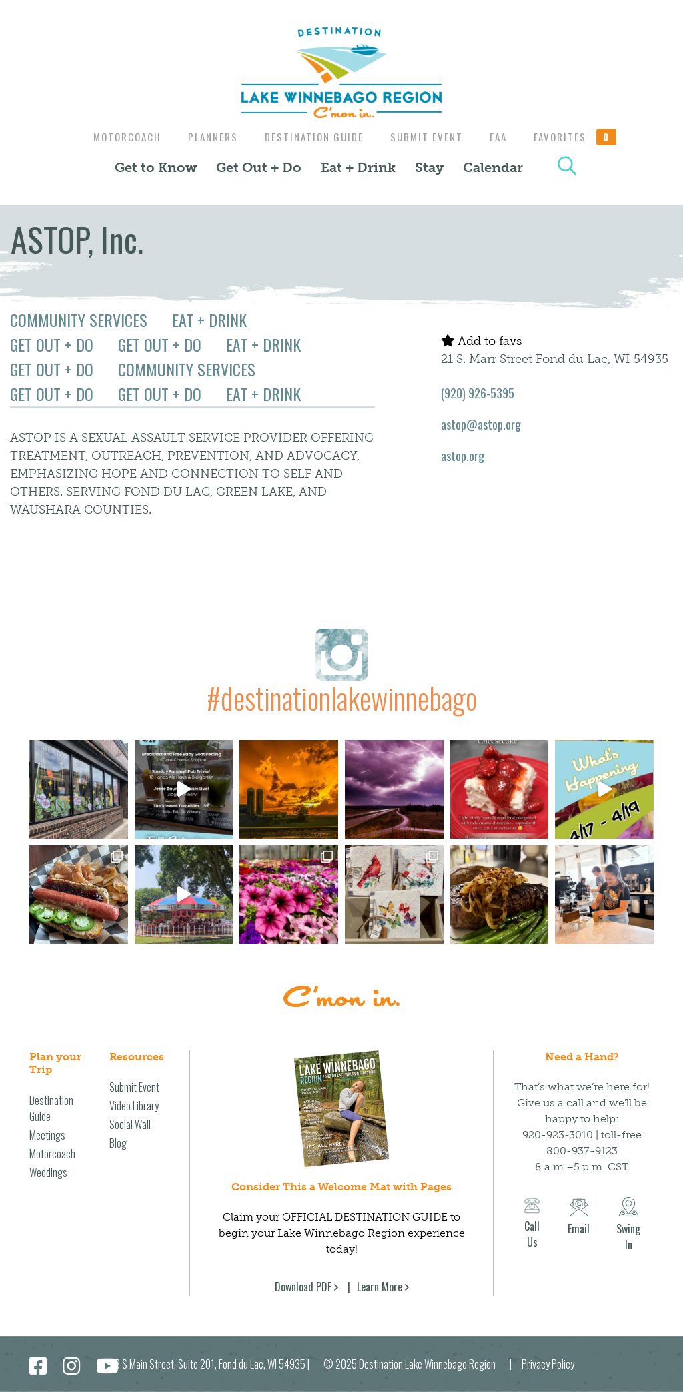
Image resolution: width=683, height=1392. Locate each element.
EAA (503, 136)
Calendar (493, 167)
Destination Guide (312, 136)
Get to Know (156, 167)
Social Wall (130, 1124)
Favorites (583, 136)
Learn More (379, 1287)
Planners (208, 136)
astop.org (462, 455)
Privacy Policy (548, 1364)
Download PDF (303, 1287)
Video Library (134, 1106)
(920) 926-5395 (477, 393)
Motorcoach (119, 136)
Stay (429, 167)
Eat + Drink (358, 167)
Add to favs (481, 341)
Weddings (48, 1172)
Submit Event (428, 136)
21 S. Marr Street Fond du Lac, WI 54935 (554, 359)
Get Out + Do (258, 167)
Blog (118, 1143)
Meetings (47, 1135)
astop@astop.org (481, 424)
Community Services (78, 320)
